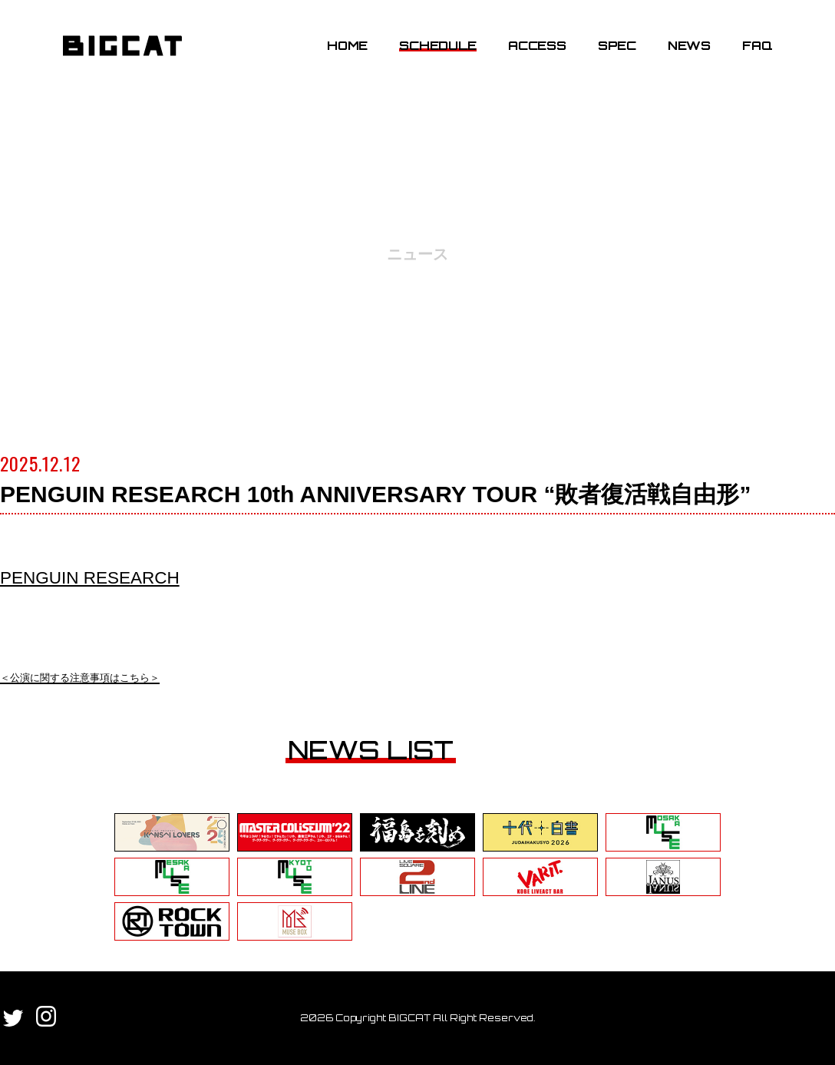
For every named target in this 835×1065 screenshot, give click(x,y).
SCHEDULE (435, 48)
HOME (345, 48)
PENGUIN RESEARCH (95, 577)
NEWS (686, 48)
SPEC (615, 48)
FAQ (755, 48)
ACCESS (534, 48)
